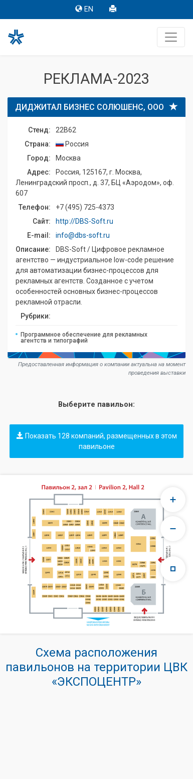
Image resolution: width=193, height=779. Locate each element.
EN (84, 9)
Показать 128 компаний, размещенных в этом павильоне (97, 441)
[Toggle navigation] (171, 37)
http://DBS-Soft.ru (84, 221)
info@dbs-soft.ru (83, 235)
